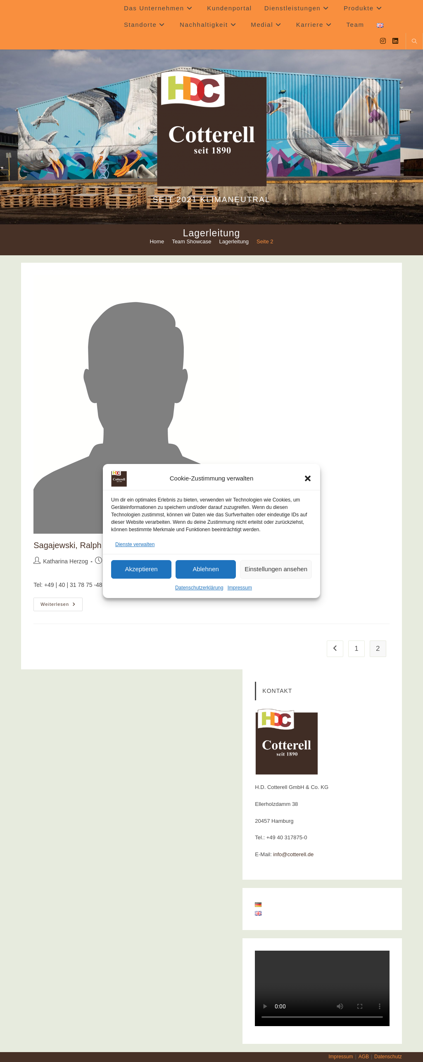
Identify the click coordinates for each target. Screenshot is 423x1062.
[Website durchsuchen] (414, 42)
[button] (308, 478)
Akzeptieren (141, 569)
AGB (364, 1057)
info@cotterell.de (293, 854)
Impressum (240, 588)
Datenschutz (388, 1057)
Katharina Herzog (65, 561)
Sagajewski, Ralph (67, 545)
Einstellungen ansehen (276, 569)
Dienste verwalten (134, 544)
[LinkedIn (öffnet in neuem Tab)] (395, 41)
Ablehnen (205, 569)
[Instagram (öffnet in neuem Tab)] (383, 41)
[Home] (157, 241)
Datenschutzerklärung (199, 588)
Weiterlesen (61, 606)
